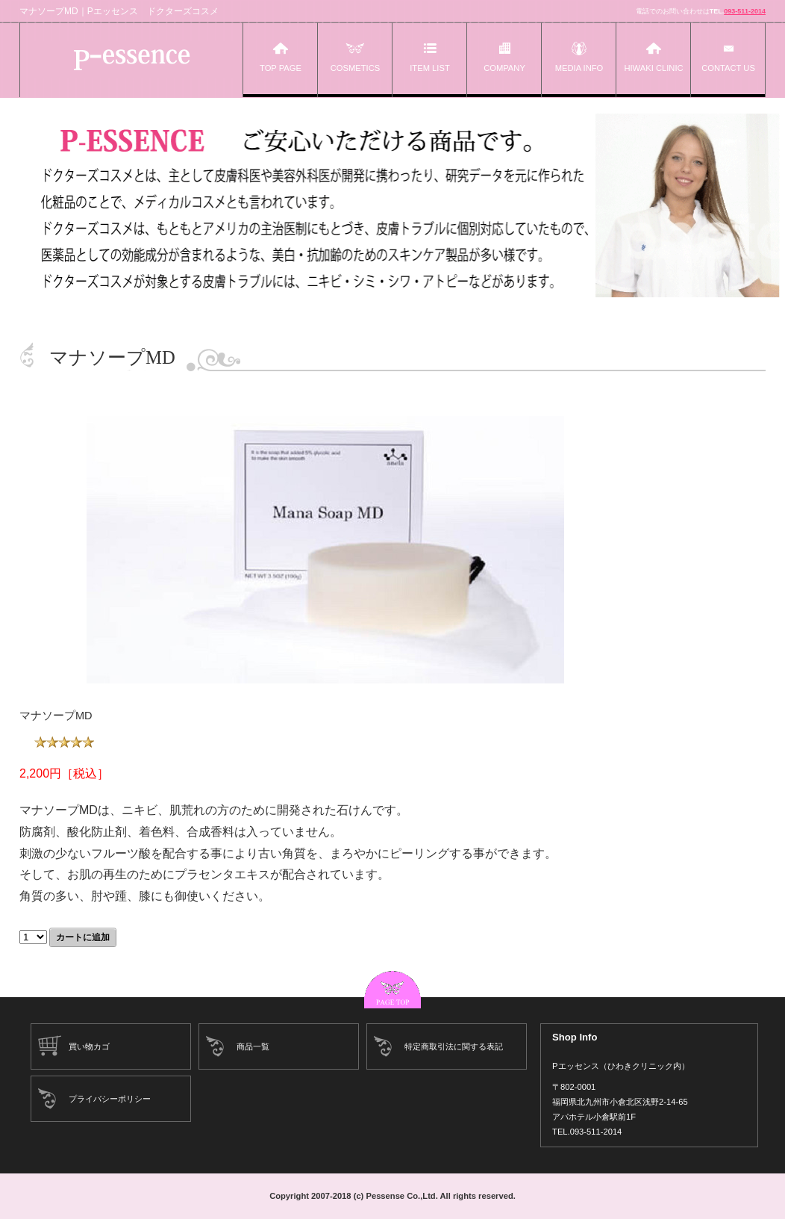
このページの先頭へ (392, 989)
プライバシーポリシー (110, 1098)
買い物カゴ (89, 1046)
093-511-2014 (745, 11)
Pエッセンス (131, 59)
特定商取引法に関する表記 (453, 1046)
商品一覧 (253, 1046)
